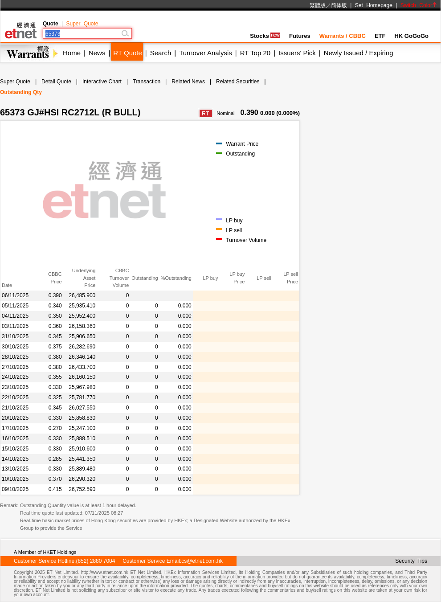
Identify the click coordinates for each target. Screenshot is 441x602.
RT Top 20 (255, 53)
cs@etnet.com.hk (202, 561)
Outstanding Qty (21, 92)
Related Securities (237, 81)
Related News (188, 81)
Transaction (146, 81)
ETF (380, 36)
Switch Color (418, 5)
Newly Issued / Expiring (358, 53)
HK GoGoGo (411, 36)
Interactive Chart (102, 81)
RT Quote (127, 53)
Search (161, 53)
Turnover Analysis (205, 53)
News (97, 53)
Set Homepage (373, 5)
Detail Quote (56, 81)
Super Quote (82, 23)
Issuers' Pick (297, 53)
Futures (299, 36)
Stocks (265, 36)
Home (72, 53)
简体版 (339, 5)
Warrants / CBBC (342, 36)
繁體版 (318, 5)
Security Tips (411, 561)
